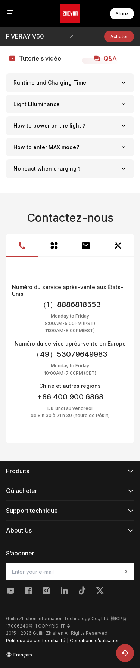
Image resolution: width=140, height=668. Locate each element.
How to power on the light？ (70, 125)
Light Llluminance (70, 104)
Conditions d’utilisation (95, 640)
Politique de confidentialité (35, 640)
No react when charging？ (70, 168)
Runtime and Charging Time (70, 82)
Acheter (119, 36)
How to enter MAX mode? (70, 147)
